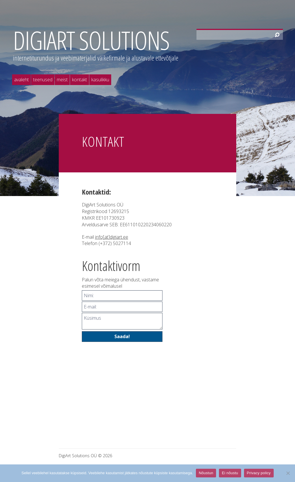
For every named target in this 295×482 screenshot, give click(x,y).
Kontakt (79, 79)
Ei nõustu (230, 473)
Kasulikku (100, 79)
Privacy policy (259, 473)
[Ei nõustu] (288, 473)
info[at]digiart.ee (111, 237)
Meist (62, 79)
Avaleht (21, 79)
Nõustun (206, 473)
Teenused (42, 79)
